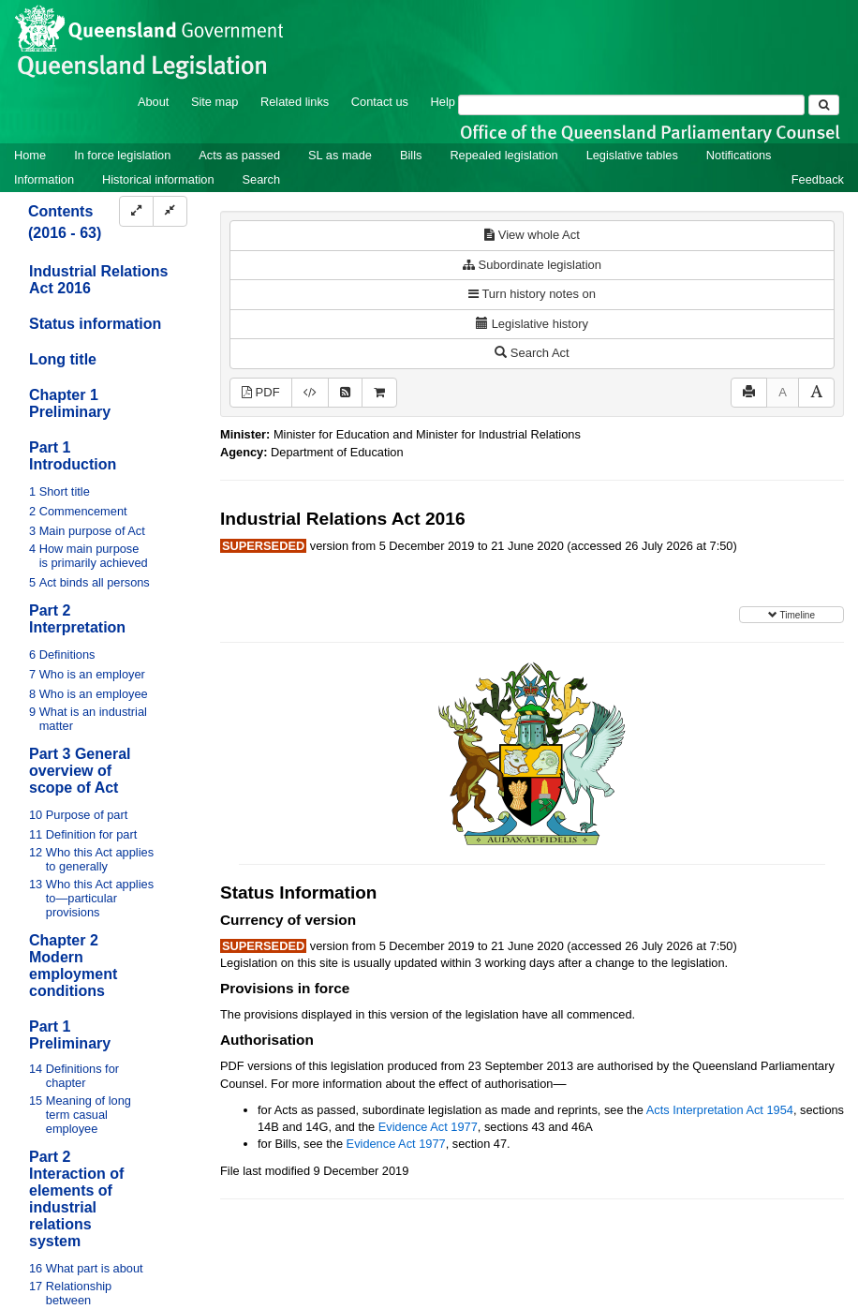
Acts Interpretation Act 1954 (719, 1110)
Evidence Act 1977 (428, 1127)
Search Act (532, 353)
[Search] (631, 105)
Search (262, 179)
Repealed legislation (503, 155)
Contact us (379, 102)
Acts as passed (239, 155)
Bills (411, 155)
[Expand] (136, 211)
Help (443, 102)
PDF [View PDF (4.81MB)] (261, 392)
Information (44, 179)
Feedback (817, 179)
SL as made (340, 155)
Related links (294, 102)
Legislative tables (632, 155)
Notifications (739, 155)
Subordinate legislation (532, 265)
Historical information (158, 179)
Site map (215, 102)
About (153, 102)
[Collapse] (170, 211)
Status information (95, 324)
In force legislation (122, 155)
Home (30, 155)
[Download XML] (310, 393)
